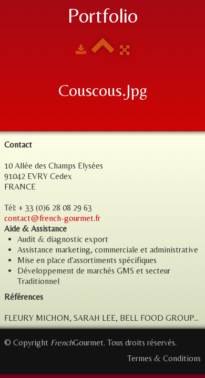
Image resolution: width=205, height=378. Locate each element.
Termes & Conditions (164, 358)
